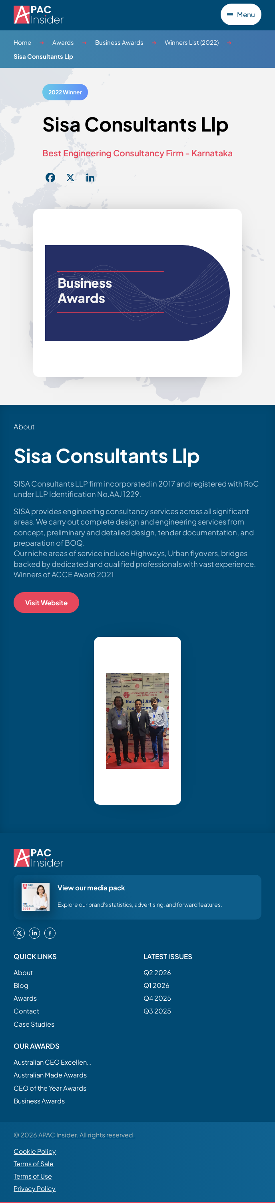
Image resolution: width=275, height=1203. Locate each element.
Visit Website (46, 602)
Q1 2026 (156, 985)
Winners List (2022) (192, 42)
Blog (21, 985)
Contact (26, 1011)
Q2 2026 (157, 972)
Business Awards (119, 42)
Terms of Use (33, 1176)
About (23, 972)
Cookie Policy (35, 1151)
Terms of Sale (34, 1164)
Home (22, 42)
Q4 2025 (157, 998)
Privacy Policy (35, 1189)
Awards (63, 42)
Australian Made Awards (50, 1075)
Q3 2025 (157, 1011)
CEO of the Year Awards (50, 1088)
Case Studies (34, 1024)
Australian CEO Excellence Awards (54, 1062)
